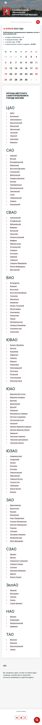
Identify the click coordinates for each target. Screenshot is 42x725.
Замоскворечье (16, 120)
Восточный (14, 289)
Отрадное (13, 250)
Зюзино (13, 463)
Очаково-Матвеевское (18, 521)
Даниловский (15, 404)
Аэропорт (13, 156)
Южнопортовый (16, 381)
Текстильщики (15, 378)
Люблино (13, 358)
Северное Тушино (16, 564)
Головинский (14, 172)
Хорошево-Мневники (18, 571)
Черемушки (14, 485)
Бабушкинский (15, 224)
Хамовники (14, 139)
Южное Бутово (15, 489)
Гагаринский (14, 459)
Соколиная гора (16, 328)
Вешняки (13, 286)
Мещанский (14, 126)
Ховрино (13, 201)
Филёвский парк (16, 538)
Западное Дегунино (17, 178)
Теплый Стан (15, 482)
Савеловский (15, 191)
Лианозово (14, 234)
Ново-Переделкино (17, 518)
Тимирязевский (16, 198)
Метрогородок (15, 309)
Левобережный (16, 185)
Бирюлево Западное (17, 397)
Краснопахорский (16, 646)
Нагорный (13, 423)
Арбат (12, 113)
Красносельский (16, 123)
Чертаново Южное (17, 443)
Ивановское (14, 299)
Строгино (13, 567)
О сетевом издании (21, 711)
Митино (13, 558)
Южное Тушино (15, 577)
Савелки (13, 597)
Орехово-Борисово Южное (20, 430)
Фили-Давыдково (16, 541)
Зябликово (14, 410)
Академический (16, 456)
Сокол (12, 195)
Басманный (14, 116)
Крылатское (14, 508)
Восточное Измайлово (18, 293)
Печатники (14, 371)
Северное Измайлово (18, 325)
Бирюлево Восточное (18, 394)
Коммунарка (14, 620)
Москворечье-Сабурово (19, 414)
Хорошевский (15, 204)
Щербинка (14, 626)
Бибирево (13, 227)
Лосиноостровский (17, 237)
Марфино (13, 240)
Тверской (13, 136)
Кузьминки (14, 352)
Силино (12, 600)
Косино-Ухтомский (17, 306)
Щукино (13, 574)
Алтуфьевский (15, 221)
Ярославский (15, 270)
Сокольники (14, 332)
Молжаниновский (16, 188)
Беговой (13, 159)
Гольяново (14, 296)
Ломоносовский (16, 472)
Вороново (13, 643)
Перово (12, 319)
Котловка (13, 469)
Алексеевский (15, 218)
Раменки (13, 528)
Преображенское (16, 322)
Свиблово (13, 257)
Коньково (13, 466)
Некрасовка (14, 365)
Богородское (14, 283)
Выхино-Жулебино (17, 345)
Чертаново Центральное (19, 440)
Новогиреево (15, 312)
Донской (13, 407)
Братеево (13, 401)
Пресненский (15, 129)
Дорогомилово (15, 505)
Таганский (14, 133)
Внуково (13, 617)
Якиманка (13, 142)
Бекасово (13, 640)
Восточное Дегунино (17, 169)
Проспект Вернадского (18, 525)
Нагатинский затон (17, 420)
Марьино (13, 361)
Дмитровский (15, 175)
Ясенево (13, 492)
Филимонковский (16, 623)
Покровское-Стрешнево (19, 561)
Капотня (13, 348)
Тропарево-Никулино (18, 534)
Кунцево (13, 512)
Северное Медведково (18, 263)
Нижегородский (16, 368)
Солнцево (13, 531)
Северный (14, 260)
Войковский (14, 165)
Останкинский (15, 247)
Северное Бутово (16, 479)
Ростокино (14, 253)
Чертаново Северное (17, 436)
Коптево (13, 182)
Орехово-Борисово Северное (20, 427)
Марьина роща (15, 244)
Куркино (13, 554)
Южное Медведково (17, 266)
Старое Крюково (16, 603)
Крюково (13, 590)
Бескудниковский (16, 162)
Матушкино (14, 594)
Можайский (14, 515)
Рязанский (14, 374)
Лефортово (14, 355)
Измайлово (14, 302)
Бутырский (14, 231)
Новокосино (14, 315)
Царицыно (14, 433)
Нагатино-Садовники (18, 417)
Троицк (12, 649)
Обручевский (15, 476)
